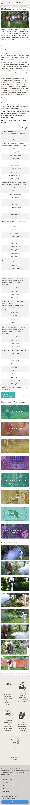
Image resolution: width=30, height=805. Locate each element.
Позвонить (15, 802)
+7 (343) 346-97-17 (16, 3)
